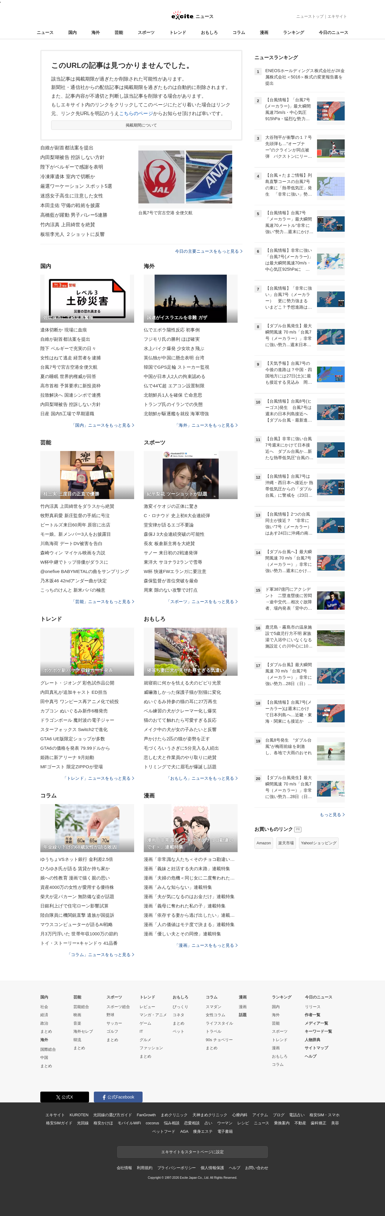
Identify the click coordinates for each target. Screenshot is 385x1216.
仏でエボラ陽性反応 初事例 (172, 329)
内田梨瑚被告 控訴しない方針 (72, 157)
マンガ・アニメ (153, 1015)
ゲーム (145, 1023)
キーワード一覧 (318, 1031)
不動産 (300, 1123)
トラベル (213, 1031)
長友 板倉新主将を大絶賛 (169, 543)
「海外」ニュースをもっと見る (206, 425)
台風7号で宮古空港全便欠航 (68, 367)
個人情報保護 (212, 1168)
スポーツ (146, 32)
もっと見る (332, 814)
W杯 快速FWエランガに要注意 (175, 571)
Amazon (264, 843)
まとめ (46, 1031)
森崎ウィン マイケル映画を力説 (72, 552)
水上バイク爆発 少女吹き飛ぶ (174, 348)
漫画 (264, 32)
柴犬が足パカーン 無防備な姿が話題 (77, 896)
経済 (44, 1015)
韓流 (77, 1040)
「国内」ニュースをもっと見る (102, 425)
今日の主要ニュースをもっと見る (208, 251)
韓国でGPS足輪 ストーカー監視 (176, 367)
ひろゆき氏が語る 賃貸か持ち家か (75, 868)
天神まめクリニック (209, 1115)
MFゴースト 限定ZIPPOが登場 (71, 766)
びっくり (180, 1006)
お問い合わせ (256, 1168)
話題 (243, 1015)
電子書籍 (225, 1131)
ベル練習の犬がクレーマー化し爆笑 (180, 710)
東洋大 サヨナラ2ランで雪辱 (173, 562)
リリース (313, 1006)
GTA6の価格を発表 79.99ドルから (75, 748)
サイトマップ (316, 1048)
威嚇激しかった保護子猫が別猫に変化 (182, 692)
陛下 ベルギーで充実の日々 (68, 348)
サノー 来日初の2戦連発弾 (171, 552)
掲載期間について (141, 125)
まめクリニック (174, 1115)
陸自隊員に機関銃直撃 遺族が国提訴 (77, 915)
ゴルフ (112, 1031)
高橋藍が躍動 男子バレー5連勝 (73, 215)
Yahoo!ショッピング (319, 843)
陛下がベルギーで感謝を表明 (71, 166)
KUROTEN (78, 1115)
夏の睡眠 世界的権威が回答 (68, 376)
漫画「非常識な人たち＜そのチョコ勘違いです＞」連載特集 (191, 859)
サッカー (114, 1023)
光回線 (83, 1123)
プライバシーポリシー (176, 1168)
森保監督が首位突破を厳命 (171, 580)
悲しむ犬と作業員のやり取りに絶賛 (180, 757)
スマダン (213, 1006)
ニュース (45, 32)
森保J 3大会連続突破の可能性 (174, 534)
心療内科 (240, 1115)
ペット (178, 1031)
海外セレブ (83, 1031)
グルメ (145, 1040)
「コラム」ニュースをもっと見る (100, 954)
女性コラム (215, 1015)
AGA (184, 1131)
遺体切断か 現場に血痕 (63, 329)
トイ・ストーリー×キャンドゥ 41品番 (79, 943)
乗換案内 (281, 1123)
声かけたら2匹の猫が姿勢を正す (177, 738)
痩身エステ (202, 1131)
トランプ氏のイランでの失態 (173, 404)
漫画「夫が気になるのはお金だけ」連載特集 (189, 896)
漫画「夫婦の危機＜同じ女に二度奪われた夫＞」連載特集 (191, 877)
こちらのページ (136, 113)
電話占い (296, 1115)
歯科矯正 (318, 1123)
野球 (110, 1015)
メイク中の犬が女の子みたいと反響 (180, 729)
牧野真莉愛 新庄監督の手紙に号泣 (75, 515)
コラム (239, 32)
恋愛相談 (191, 1123)
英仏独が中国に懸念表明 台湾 (174, 357)
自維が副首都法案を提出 (67, 147)
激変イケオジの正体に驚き (171, 506)
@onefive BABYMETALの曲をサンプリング (84, 571)
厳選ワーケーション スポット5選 (76, 186)
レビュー (147, 1006)
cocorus (152, 1123)
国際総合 (48, 1049)
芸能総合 (81, 1006)
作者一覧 (312, 1015)
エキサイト (337, 16)
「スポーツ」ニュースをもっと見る (202, 601)
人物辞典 (312, 1040)
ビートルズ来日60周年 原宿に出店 (75, 524)
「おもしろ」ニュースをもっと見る (202, 778)
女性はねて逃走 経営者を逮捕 (70, 357)
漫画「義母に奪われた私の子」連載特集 (185, 905)
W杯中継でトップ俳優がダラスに (74, 562)
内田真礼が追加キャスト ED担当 (73, 692)
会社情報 (124, 1168)
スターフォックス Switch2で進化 (74, 729)
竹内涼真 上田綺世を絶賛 (67, 224)
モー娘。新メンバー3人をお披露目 (75, 534)
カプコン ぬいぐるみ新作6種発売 (74, 710)
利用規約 (144, 1168)
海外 (95, 32)
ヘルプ (310, 1056)
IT (141, 1031)
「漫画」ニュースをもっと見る (206, 945)
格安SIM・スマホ (325, 1115)
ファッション (151, 1048)
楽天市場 (286, 843)
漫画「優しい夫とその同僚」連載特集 (182, 933)
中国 (44, 1057)
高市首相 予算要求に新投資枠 (70, 385)
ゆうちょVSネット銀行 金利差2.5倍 (76, 859)
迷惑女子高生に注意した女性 (71, 195)
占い (208, 1123)
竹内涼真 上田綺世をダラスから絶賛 (77, 506)
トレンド (177, 32)
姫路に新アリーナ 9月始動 (67, 757)
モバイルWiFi (129, 1123)
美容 (335, 1123)
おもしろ (209, 32)
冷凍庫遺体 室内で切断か (67, 176)
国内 (72, 32)
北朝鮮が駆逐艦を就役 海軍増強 (176, 413)
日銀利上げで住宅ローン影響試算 (74, 905)
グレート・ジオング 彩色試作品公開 (77, 682)
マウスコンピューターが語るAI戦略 (76, 924)
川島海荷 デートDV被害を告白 (71, 543)
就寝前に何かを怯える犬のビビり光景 (182, 682)
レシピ (243, 1123)
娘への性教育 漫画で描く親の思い (75, 877)
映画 (77, 1015)
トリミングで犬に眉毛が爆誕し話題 (180, 766)
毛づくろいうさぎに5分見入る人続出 (181, 748)
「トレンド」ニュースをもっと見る (98, 778)
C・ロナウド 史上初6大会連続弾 (177, 515)
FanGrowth (146, 1115)
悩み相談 (171, 1123)
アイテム (260, 1115)
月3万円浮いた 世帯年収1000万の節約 (79, 933)
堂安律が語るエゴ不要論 (169, 524)
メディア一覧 (316, 1023)
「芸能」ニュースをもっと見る (102, 601)
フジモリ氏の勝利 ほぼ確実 (172, 339)
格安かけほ (103, 1123)
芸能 (119, 32)
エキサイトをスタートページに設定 (192, 1152)
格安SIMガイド (59, 1123)
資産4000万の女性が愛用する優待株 (77, 887)
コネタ (178, 1015)
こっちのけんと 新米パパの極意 (72, 590)
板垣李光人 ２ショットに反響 (72, 234)
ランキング (293, 32)
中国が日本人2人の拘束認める (174, 376)
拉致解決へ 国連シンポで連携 (70, 395)
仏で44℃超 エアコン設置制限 (174, 385)
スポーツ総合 (118, 1006)
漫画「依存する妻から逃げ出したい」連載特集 (191, 915)
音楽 (77, 1023)
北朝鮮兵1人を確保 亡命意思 (173, 395)
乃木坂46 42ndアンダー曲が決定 (73, 580)
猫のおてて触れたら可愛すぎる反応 (180, 720)
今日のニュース (333, 32)
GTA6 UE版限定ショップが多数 (72, 738)
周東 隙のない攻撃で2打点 (171, 590)
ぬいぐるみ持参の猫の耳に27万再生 (180, 701)
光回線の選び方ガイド (112, 1115)
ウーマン (225, 1123)
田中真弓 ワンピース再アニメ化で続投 (79, 701)
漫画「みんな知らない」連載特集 (178, 887)
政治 (44, 1023)
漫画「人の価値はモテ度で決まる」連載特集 (189, 924)
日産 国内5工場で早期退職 (67, 413)
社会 (44, 1006)
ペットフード (163, 1131)
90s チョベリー (219, 1040)
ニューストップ (310, 16)
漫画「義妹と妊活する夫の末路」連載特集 (187, 868)
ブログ (279, 1115)
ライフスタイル (219, 1023)
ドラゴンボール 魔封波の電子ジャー (77, 720)
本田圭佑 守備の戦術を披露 (70, 205)
